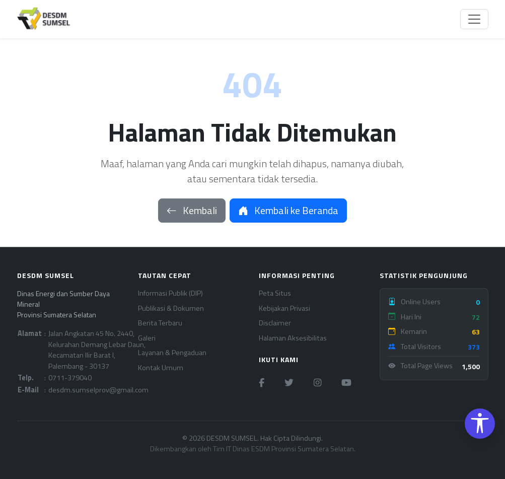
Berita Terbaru (160, 323)
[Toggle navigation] (474, 19)
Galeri (147, 338)
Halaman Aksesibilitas (293, 338)
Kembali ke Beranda (288, 210)
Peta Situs (275, 293)
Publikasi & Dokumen (171, 308)
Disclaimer (275, 323)
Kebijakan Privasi (284, 308)
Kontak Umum (160, 368)
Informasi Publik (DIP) (170, 293)
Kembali (192, 210)
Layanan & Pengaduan (172, 353)
